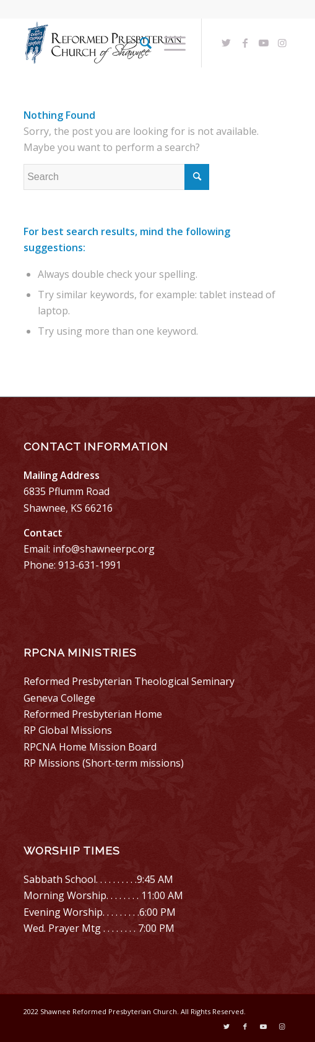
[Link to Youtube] (263, 42)
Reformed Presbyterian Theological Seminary (129, 681)
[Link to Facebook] (245, 42)
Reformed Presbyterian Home (93, 714)
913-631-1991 (89, 565)
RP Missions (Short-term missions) (104, 763)
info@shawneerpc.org (104, 549)
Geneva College (59, 698)
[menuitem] (139, 42)
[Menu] (169, 42)
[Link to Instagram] (282, 42)
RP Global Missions (68, 730)
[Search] (139, 42)
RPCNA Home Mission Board (90, 747)
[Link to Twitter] (226, 42)
